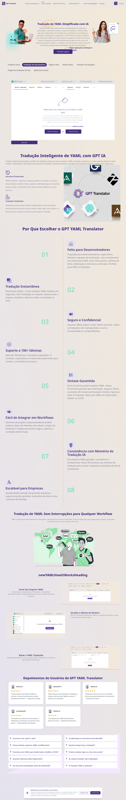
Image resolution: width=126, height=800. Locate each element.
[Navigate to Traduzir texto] (13, 64)
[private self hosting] (90, 3)
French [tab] (40, 87)
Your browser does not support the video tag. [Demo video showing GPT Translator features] (92, 193)
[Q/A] (35, 738)
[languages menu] (116, 3)
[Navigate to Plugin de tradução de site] (19, 70)
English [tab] (32, 87)
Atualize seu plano (77, 126)
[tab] (56, 87)
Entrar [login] (121, 3)
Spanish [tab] (48, 87)
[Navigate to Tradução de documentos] (34, 64)
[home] (9, 3)
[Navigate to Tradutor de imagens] (85, 64)
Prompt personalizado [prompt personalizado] (106, 81)
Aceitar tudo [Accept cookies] (95, 793)
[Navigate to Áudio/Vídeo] (68, 64)
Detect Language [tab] (20, 87)
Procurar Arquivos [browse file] (52, 131)
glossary (24, 142)
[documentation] (46, 3)
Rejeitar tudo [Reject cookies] (84, 793)
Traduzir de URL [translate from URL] (73, 131)
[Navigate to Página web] (53, 64)
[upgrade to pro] (101, 3)
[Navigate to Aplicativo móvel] (41, 70)
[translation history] (60, 3)
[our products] (32, 3)
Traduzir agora (65, 51)
